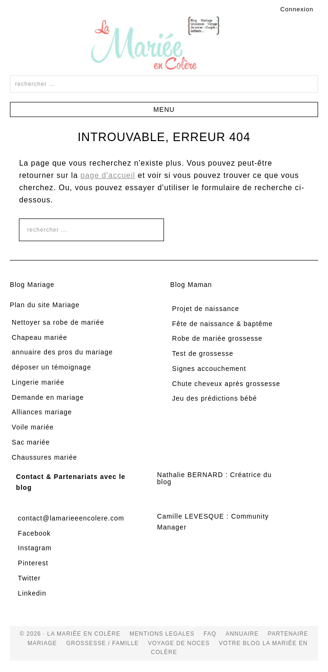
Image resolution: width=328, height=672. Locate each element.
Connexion (296, 9)
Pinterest (33, 563)
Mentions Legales (161, 633)
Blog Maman (191, 284)
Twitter (29, 578)
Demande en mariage (48, 397)
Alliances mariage (42, 412)
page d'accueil (107, 175)
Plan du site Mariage (45, 305)
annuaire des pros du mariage (62, 352)
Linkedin (32, 593)
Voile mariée (33, 427)
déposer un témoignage (51, 367)
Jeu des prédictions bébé (214, 398)
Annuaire (242, 633)
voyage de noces (179, 643)
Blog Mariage (32, 284)
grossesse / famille (102, 643)
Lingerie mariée (38, 382)
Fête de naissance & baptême (222, 324)
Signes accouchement (209, 368)
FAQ (210, 633)
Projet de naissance (205, 308)
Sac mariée (31, 442)
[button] (164, 109)
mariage (42, 643)
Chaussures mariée (44, 457)
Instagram (35, 548)
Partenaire (288, 633)
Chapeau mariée (40, 337)
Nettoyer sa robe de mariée (58, 322)
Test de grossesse (202, 353)
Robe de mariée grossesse (217, 338)
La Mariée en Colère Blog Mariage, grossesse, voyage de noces (164, 44)
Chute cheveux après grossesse (226, 383)
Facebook (34, 533)
